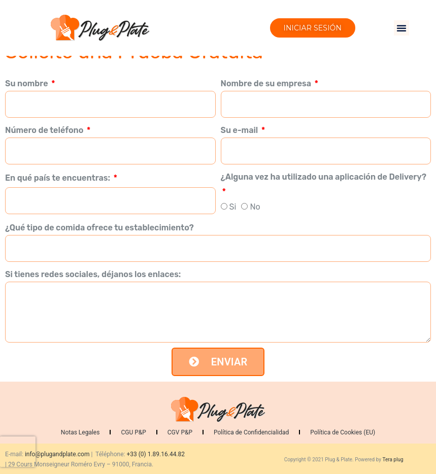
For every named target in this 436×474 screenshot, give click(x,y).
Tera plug (392, 459)
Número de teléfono (45, 130)
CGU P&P (133, 432)
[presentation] (18, 451)
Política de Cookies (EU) (342, 432)
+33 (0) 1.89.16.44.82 (155, 454)
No (255, 207)
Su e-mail (240, 130)
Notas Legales (80, 432)
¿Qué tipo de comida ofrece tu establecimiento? (99, 227)
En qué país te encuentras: (58, 178)
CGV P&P (179, 432)
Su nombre (27, 83)
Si (233, 207)
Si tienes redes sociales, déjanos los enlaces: (93, 274)
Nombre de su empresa (267, 83)
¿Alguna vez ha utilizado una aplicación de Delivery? (324, 177)
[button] (401, 28)
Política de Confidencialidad (251, 432)
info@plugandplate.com (57, 454)
